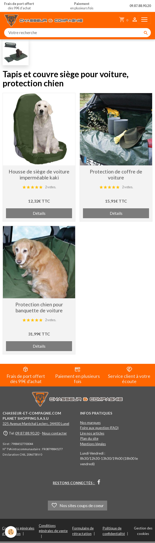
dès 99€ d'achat (19, 6)
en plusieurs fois (81, 6)
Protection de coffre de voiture (116, 174)
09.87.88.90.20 (27, 433)
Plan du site (89, 438)
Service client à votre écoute (129, 375)
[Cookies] (11, 532)
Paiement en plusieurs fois (77, 375)
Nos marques (90, 423)
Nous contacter (54, 433)
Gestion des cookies (143, 530)
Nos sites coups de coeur (77, 505)
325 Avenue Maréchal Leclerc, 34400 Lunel (36, 424)
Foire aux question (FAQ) (99, 428)
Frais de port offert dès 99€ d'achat (26, 375)
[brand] (44, 19)
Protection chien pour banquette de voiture (39, 307)
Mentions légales (93, 444)
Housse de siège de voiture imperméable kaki (39, 174)
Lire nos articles (92, 433)
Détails (39, 213)
